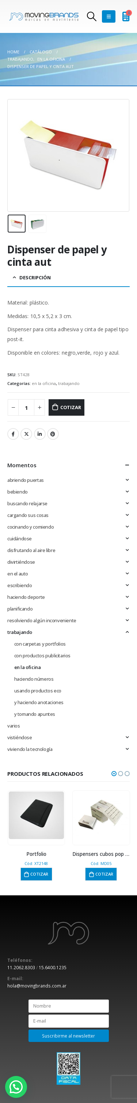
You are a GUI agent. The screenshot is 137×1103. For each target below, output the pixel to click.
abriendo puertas (25, 480)
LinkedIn (40, 434)
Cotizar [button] (39, 874)
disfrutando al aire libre (31, 550)
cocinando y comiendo (30, 527)
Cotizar (70, 407)
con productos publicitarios (42, 655)
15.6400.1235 (52, 967)
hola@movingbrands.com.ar (36, 986)
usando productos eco (37, 690)
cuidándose (19, 538)
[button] (114, 773)
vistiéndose (19, 737)
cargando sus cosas (28, 515)
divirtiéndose (21, 562)
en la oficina (44, 383)
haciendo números (34, 679)
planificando (20, 608)
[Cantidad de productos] (26, 407)
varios (13, 725)
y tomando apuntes (34, 714)
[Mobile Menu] (108, 16)
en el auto (17, 573)
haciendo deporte (26, 597)
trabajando (69, 383)
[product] (36, 815)
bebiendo (17, 491)
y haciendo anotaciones (39, 702)
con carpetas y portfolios (40, 644)
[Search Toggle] (91, 16)
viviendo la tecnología (29, 749)
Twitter (26, 434)
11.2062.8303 (21, 967)
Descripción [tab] (35, 277)
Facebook (13, 434)
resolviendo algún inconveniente (41, 620)
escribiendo (19, 585)
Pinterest (53, 434)
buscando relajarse (27, 503)
